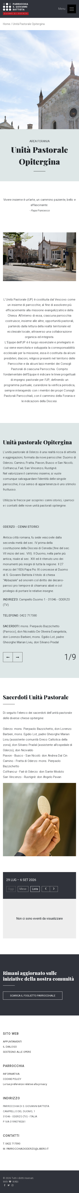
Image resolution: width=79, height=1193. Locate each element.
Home (6, 24)
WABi (15, 1181)
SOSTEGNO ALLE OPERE (17, 1052)
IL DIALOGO (10, 1047)
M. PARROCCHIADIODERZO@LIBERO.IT (26, 1149)
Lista (35, 889)
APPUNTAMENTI (12, 1041)
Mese (23, 889)
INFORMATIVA (11, 1074)
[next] (54, 889)
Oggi (11, 889)
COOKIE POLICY (12, 1079)
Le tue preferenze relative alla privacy (25, 1084)
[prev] (46, 889)
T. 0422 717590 (11, 1143)
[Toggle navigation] (67, 9)
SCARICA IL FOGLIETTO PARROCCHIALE (32, 995)
